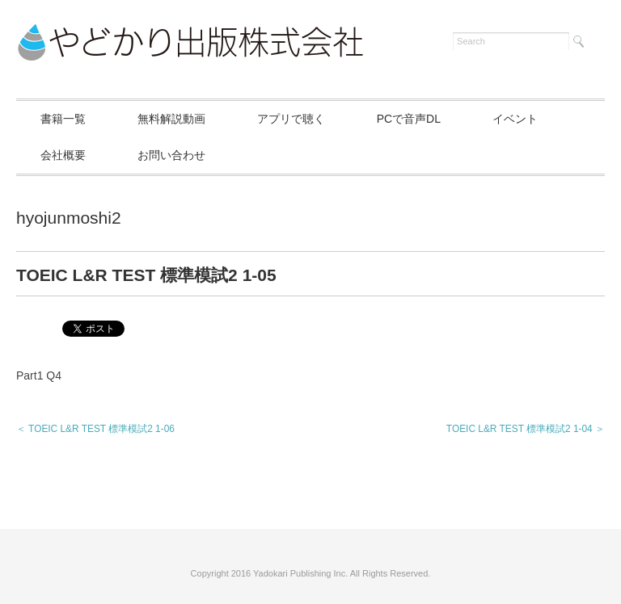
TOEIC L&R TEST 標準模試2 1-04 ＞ (525, 428)
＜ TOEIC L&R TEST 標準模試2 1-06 (95, 428)
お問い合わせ (171, 155)
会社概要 (63, 155)
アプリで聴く (291, 118)
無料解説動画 (171, 118)
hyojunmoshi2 (68, 217)
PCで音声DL (409, 118)
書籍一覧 (63, 118)
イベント (515, 118)
